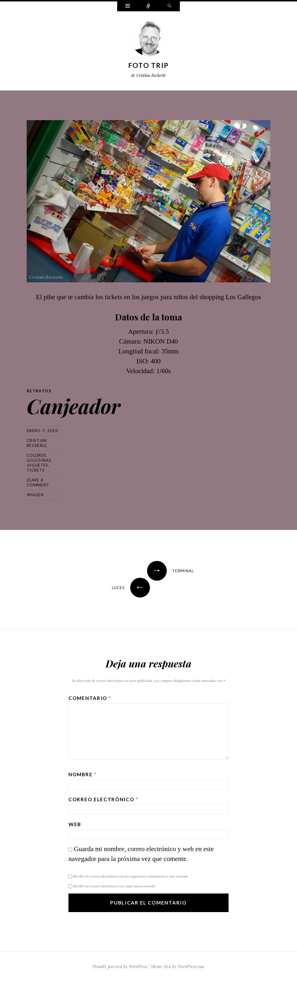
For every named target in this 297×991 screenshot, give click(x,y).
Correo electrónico (103, 799)
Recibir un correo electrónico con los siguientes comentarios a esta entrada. (131, 876)
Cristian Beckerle (37, 442)
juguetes (37, 465)
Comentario (89, 698)
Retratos (39, 390)
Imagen (35, 494)
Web (74, 824)
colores (36, 455)
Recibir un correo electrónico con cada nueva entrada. (114, 886)
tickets (36, 469)
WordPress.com (191, 966)
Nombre (82, 774)
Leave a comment (38, 482)
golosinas (39, 460)
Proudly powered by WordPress (120, 966)
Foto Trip (148, 65)
